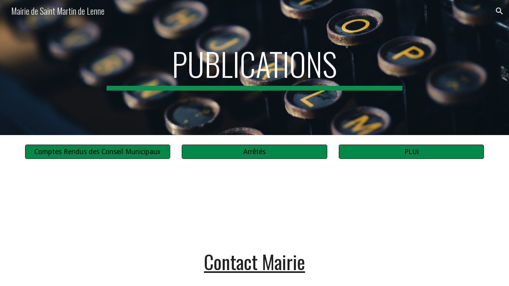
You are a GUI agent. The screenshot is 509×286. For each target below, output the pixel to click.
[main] (254, 67)
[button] (499, 11)
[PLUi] (411, 152)
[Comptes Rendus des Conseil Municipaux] (97, 152)
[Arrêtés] (254, 152)
